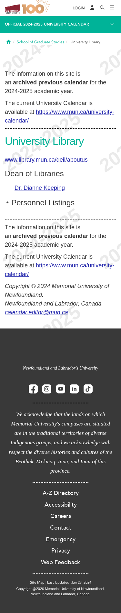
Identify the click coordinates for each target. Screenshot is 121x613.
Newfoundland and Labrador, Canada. (61, 594)
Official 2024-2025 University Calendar (47, 24)
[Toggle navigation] (112, 8)
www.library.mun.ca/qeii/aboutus (46, 159)
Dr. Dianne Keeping (40, 188)
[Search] (102, 8)
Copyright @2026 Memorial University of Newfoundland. (60, 589)
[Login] (79, 8)
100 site (37, 8)
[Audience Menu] (92, 8)
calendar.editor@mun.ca (36, 312)
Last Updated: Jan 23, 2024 (69, 582)
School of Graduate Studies (40, 42)
